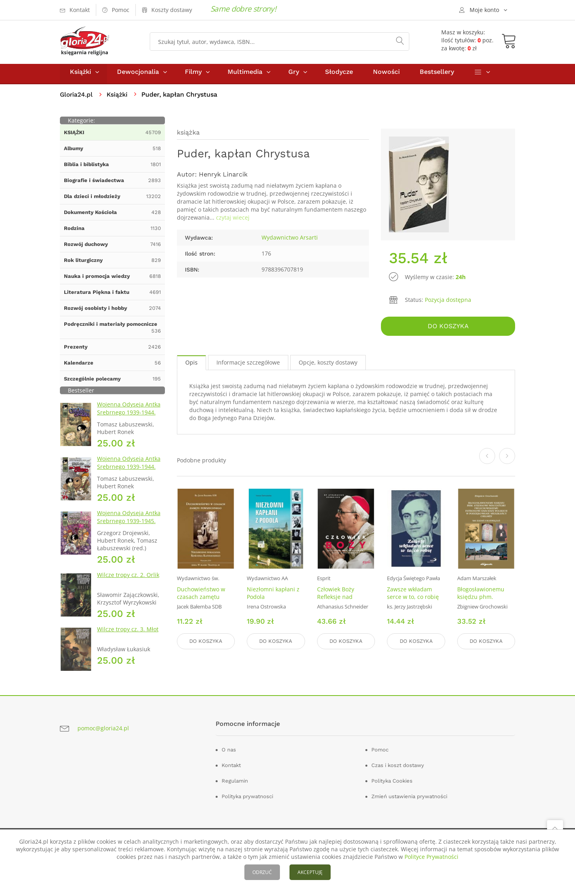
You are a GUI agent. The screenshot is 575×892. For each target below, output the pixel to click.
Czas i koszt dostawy (397, 769)
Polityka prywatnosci (247, 800)
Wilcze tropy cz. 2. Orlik (128, 578)
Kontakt (231, 769)
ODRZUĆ (262, 872)
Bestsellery (437, 75)
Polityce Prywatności (431, 856)
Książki (80, 75)
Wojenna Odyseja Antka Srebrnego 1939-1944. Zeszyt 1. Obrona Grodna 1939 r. (130, 420)
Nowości (386, 75)
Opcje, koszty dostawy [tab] (328, 365)
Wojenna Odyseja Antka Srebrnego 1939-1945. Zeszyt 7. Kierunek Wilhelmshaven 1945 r (129, 528)
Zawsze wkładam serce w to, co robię (413, 595)
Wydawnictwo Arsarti (290, 241)
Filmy (193, 75)
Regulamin (235, 784)
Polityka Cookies (391, 784)
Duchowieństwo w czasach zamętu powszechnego (201, 599)
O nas (229, 753)
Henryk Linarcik (223, 178)
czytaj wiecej (233, 221)
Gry (293, 75)
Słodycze (339, 75)
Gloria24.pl (77, 98)
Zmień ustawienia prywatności (409, 800)
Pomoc (380, 753)
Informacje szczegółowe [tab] (248, 365)
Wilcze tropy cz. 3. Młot (128, 632)
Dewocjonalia (138, 75)
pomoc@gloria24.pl (103, 731)
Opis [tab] (191, 365)
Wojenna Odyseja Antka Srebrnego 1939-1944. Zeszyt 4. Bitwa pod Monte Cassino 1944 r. (129, 474)
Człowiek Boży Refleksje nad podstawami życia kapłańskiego (341, 603)
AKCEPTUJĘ (310, 872)
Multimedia (245, 75)
